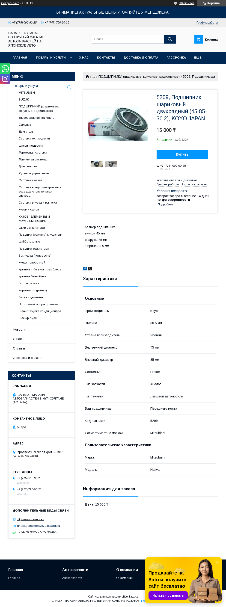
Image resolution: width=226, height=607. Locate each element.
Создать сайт (10, 3)
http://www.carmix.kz (30, 519)
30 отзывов (186, 3)
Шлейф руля (28, 318)
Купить (182, 154)
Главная (19, 57)
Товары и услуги (51, 57)
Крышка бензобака (32, 276)
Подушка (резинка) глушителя (40, 234)
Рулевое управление (34, 173)
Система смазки (30, 180)
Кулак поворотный (32, 262)
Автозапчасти (72, 578)
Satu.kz (133, 596)
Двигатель (26, 131)
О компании (124, 578)
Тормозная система (33, 152)
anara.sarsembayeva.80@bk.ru (38, 525)
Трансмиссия (28, 166)
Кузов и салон (29, 209)
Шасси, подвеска (31, 145)
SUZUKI (24, 99)
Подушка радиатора (34, 248)
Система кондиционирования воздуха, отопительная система (40, 191)
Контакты (106, 57)
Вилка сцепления (31, 297)
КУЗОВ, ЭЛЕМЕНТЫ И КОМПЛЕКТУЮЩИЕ (34, 218)
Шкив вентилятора (32, 227)
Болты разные (29, 283)
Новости (19, 329)
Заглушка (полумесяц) (35, 255)
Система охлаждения (34, 138)
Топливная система (33, 159)
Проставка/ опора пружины (38, 304)
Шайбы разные (29, 241)
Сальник (25, 124)
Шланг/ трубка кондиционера (40, 311)
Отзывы (19, 348)
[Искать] (170, 39)
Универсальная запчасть (36, 117)
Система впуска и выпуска (38, 202)
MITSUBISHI (27, 92)
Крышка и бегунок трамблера (40, 269)
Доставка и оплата (140, 57)
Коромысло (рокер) (33, 290)
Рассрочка (176, 57)
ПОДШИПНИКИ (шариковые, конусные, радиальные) (139, 76)
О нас (84, 57)
